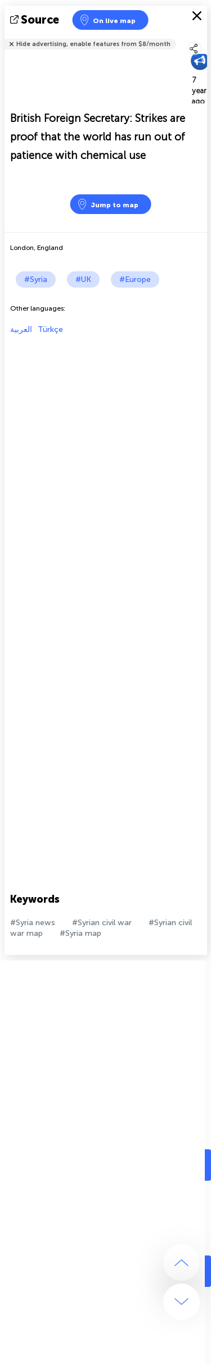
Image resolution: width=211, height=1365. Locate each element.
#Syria (35, 279)
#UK (83, 279)
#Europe (135, 279)
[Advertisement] (105, 439)
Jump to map (107, 204)
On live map (107, 20)
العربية (21, 329)
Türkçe (50, 329)
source (35, 19)
